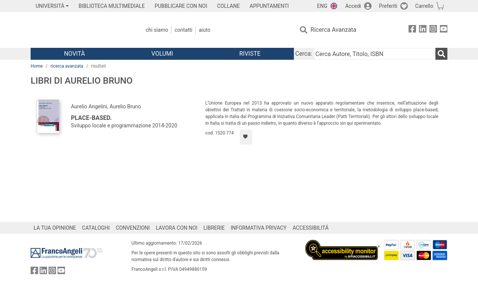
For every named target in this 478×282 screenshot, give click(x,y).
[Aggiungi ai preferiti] (246, 137)
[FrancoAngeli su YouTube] (443, 30)
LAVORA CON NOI (177, 228)
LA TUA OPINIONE (55, 228)
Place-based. (91, 117)
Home (37, 66)
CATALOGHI (96, 228)
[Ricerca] (441, 54)
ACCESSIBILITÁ (311, 228)
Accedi (353, 6)
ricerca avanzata (66, 66)
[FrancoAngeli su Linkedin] (422, 30)
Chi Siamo (157, 30)
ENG (322, 6)
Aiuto (204, 30)
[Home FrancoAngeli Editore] (80, 30)
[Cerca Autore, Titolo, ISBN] (374, 54)
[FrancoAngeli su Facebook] (412, 30)
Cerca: (303, 53)
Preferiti (388, 6)
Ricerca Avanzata (334, 29)
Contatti (183, 30)
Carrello (424, 6)
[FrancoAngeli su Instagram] (433, 30)
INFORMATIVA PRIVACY (259, 228)
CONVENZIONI (133, 228)
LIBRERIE (214, 228)
